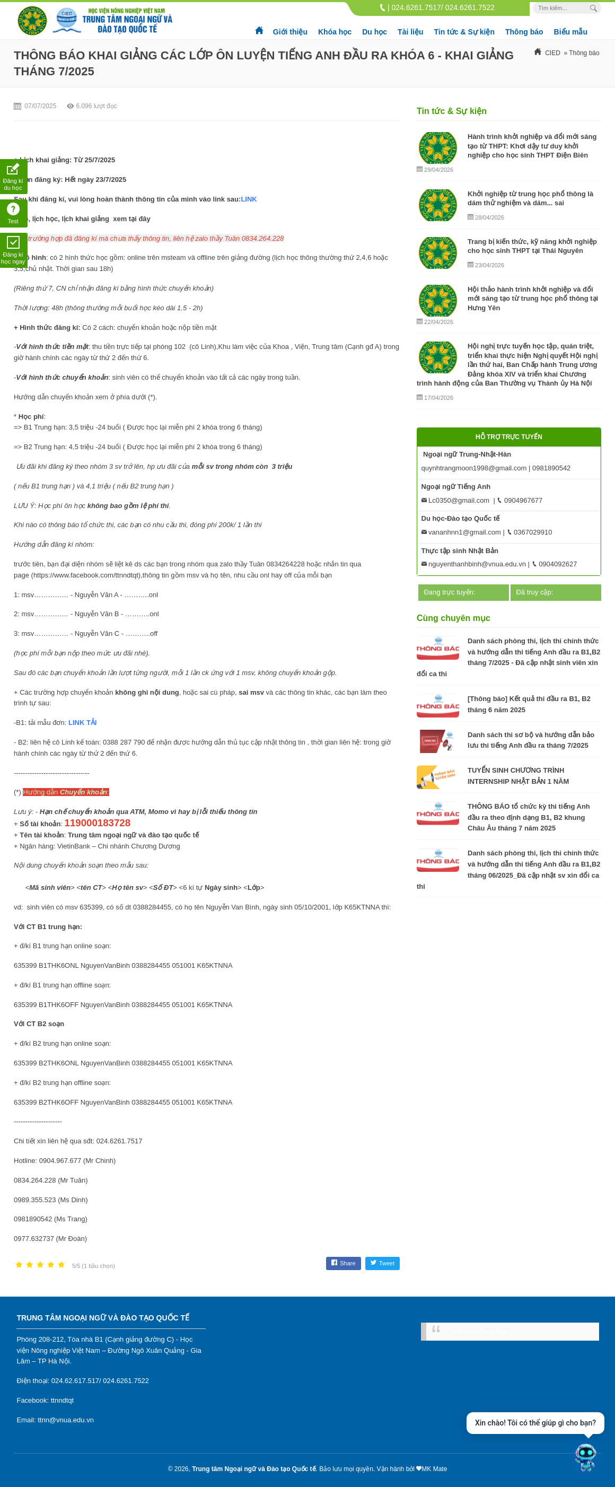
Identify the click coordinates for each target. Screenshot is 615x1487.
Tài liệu (410, 32)
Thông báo (524, 32)
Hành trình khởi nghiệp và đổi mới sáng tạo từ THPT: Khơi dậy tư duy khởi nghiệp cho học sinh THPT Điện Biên (532, 146)
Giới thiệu (290, 32)
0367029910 (529, 532)
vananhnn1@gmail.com (461, 532)
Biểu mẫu (570, 32)
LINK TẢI (82, 723)
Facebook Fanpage (477, 1331)
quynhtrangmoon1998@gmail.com (474, 468)
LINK (250, 199)
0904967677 (519, 500)
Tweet (382, 1263)
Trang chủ (260, 26)
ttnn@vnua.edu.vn (66, 1420)
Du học (374, 32)
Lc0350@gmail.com (455, 500)
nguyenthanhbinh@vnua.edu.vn (473, 564)
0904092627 (554, 564)
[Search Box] (595, 8)
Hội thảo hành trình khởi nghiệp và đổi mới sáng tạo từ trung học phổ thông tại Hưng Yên (533, 298)
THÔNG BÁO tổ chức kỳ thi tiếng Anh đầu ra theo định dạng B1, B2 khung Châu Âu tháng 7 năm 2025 (529, 817)
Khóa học (335, 32)
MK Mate (434, 1469)
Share (343, 1263)
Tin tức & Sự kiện (464, 32)
